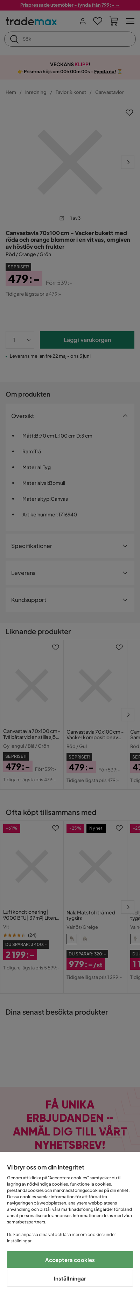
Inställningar (70, 1278)
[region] (70, 1224)
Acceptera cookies (70, 1259)
